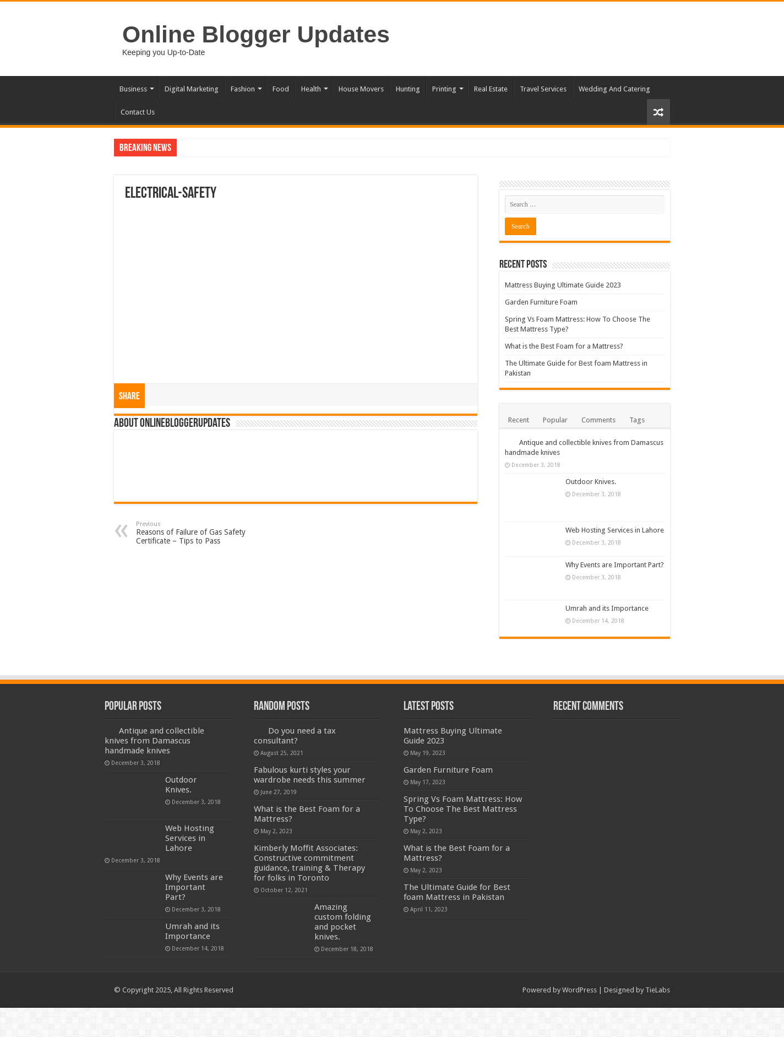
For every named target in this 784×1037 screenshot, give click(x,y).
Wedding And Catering (614, 89)
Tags (637, 420)
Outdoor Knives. (590, 481)
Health (311, 89)
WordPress (579, 990)
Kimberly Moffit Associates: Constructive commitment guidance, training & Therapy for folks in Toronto (309, 863)
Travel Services (543, 89)
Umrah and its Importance (607, 608)
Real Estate (491, 89)
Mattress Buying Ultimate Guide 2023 (563, 285)
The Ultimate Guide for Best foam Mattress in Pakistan (457, 892)
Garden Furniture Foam (541, 302)
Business (133, 89)
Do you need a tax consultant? (295, 736)
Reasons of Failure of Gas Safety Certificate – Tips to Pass (192, 532)
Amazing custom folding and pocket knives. (342, 922)
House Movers (361, 89)
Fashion (243, 89)
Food (281, 89)
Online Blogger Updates (256, 34)
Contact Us (138, 112)
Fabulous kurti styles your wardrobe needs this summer (310, 775)
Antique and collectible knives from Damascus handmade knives (154, 741)
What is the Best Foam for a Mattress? (564, 346)
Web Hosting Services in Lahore (614, 530)
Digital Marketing (192, 89)
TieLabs (657, 990)
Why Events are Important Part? (614, 565)
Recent (518, 420)
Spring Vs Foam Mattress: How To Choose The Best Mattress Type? (463, 809)
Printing (444, 89)
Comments (598, 420)
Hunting (408, 89)
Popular (555, 420)
